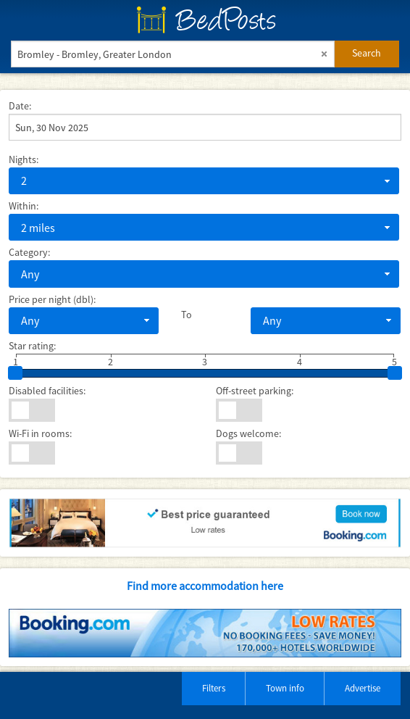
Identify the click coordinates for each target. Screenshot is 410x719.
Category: (29, 252)
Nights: (23, 159)
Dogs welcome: (248, 433)
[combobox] (204, 180)
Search (366, 52)
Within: (23, 205)
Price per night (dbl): (52, 299)
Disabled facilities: (47, 390)
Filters (213, 688)
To (186, 314)
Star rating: (32, 345)
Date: (20, 105)
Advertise (362, 688)
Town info (285, 688)
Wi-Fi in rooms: (40, 433)
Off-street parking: (254, 390)
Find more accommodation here (205, 585)
